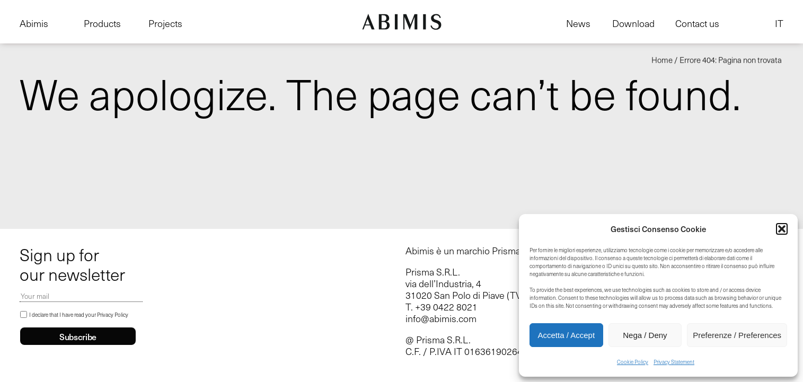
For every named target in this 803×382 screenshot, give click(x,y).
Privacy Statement (674, 362)
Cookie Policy (632, 362)
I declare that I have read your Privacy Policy (78, 314)
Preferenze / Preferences (737, 335)
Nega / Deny (645, 335)
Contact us (697, 23)
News (578, 23)
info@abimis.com (440, 318)
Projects (165, 23)
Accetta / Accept (566, 335)
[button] (781, 229)
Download (633, 23)
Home (662, 60)
